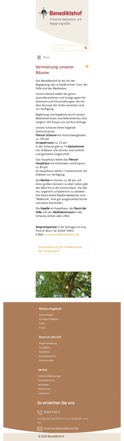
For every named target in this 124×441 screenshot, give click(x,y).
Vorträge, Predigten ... (49, 319)
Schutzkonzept (46, 360)
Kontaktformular (46, 380)
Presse (42, 327)
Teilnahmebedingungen (49, 375)
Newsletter (44, 351)
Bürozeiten (43, 384)
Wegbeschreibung (48, 343)
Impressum (43, 393)
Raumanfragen (46, 314)
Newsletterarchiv (47, 356)
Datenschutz (44, 388)
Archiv (42, 323)
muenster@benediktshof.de (61, 234)
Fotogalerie (44, 347)
